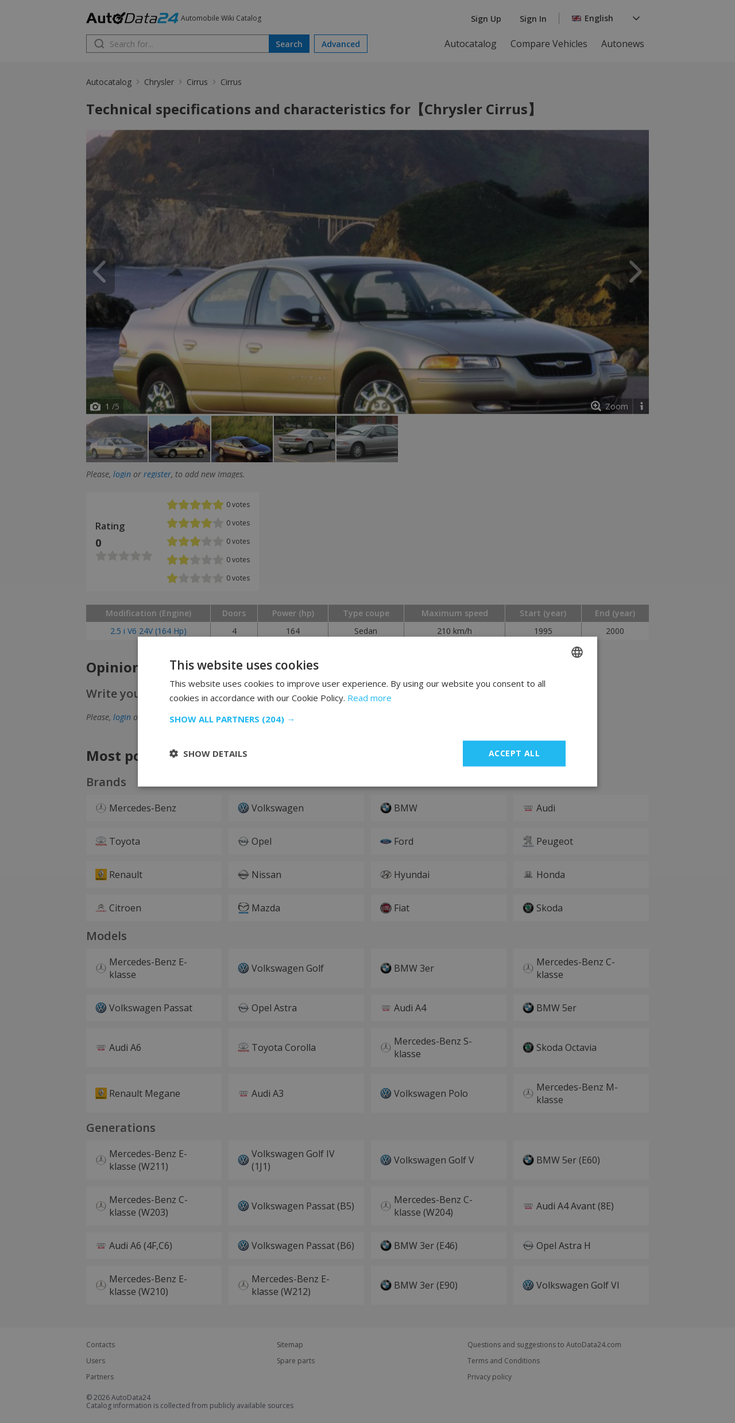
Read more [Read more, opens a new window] (369, 697)
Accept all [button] (514, 753)
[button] (367, 719)
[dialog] (367, 711)
